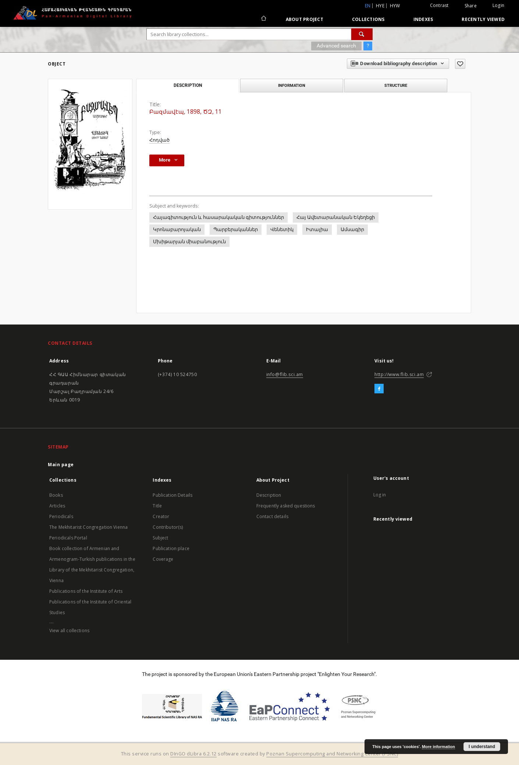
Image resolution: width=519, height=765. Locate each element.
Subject (160, 538)
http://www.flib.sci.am (399, 374)
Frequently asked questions (285, 506)
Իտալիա (317, 229)
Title (157, 506)
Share (471, 6)
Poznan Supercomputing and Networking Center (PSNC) (332, 754)
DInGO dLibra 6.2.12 (193, 754)
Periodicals (61, 516)
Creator (161, 516)
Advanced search (336, 46)
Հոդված (159, 140)
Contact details (272, 516)
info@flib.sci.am (284, 374)
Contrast (439, 5)
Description (268, 495)
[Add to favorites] (460, 64)
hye (380, 5)
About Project (304, 19)
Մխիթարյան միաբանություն (189, 241)
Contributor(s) (168, 527)
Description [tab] (188, 85)
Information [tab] (291, 85)
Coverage (163, 559)
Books (56, 495)
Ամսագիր (352, 229)
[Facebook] (379, 389)
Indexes (423, 19)
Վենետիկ (282, 229)
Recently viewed (483, 19)
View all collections (69, 630)
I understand (482, 746)
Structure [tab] (395, 85)
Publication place (171, 548)
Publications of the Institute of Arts (86, 591)
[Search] (362, 34)
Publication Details (172, 495)
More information (438, 746)
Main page (61, 464)
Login (498, 5)
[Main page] (263, 19)
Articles (57, 506)
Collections (368, 19)
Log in (379, 495)
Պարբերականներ (235, 229)
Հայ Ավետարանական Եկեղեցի (335, 217)
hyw (395, 5)
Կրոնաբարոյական (177, 229)
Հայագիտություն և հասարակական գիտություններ (218, 217)
